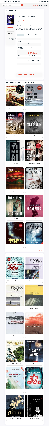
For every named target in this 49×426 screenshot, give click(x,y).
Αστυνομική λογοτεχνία (33, 53)
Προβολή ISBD (36, 34)
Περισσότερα (40, 250)
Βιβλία (36, 5)
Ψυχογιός (33, 39)
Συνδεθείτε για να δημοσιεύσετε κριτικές (25, 74)
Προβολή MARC (28, 34)
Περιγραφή (20, 34)
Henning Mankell (20, 20)
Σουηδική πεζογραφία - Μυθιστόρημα (33, 51)
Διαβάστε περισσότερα (21, 30)
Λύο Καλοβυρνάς (27, 22)
